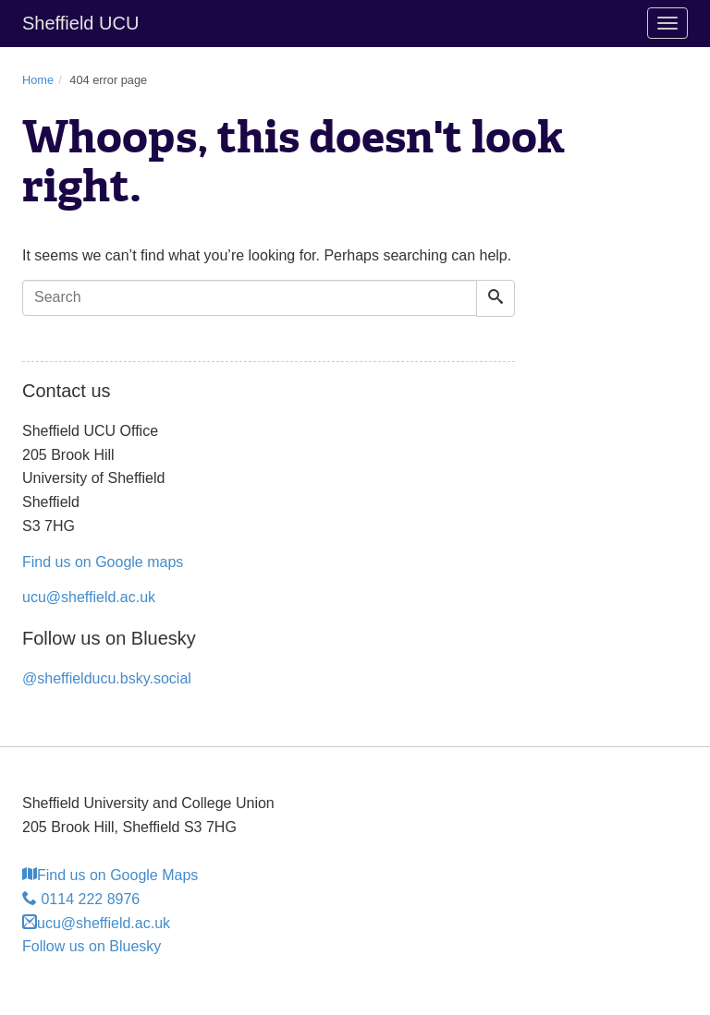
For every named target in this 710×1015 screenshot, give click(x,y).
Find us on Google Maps (110, 875)
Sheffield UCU (80, 23)
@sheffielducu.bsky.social (106, 678)
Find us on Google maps (102, 562)
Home (38, 80)
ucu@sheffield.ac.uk (88, 597)
